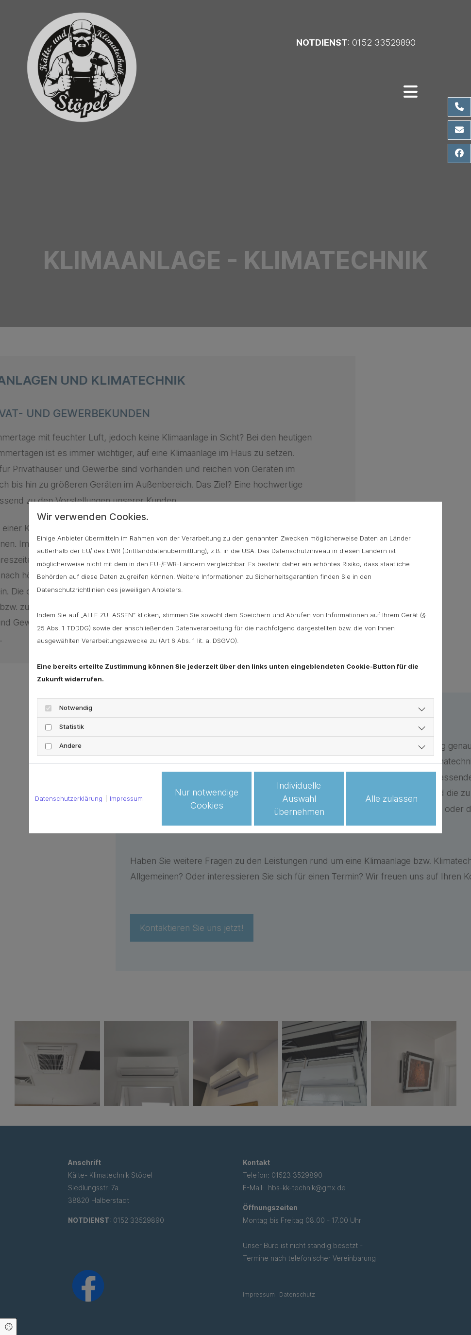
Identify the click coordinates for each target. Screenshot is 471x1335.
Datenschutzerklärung (68, 798)
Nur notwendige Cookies (206, 799)
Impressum (126, 798)
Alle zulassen (391, 799)
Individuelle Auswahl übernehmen (299, 798)
